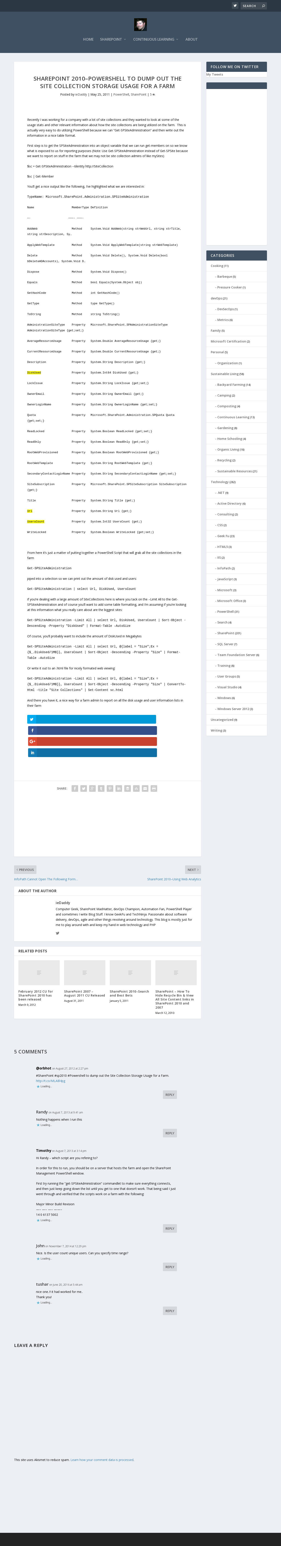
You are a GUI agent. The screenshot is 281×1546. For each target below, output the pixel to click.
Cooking (217, 267)
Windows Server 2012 (233, 710)
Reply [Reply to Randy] (170, 1101)
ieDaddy (81, 96)
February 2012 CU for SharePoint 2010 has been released (35, 963)
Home (88, 41)
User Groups (226, 678)
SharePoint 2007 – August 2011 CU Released (84, 961)
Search (222, 624)
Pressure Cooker (229, 289)
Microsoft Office (229, 602)
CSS (220, 526)
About (192, 41)
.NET (221, 494)
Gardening (225, 429)
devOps (216, 299)
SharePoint (111, 41)
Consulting (225, 515)
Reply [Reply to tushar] (170, 1278)
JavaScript (225, 580)
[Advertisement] (107, 794)
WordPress (85, 1541)
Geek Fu (223, 537)
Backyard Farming (231, 386)
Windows (224, 699)
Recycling (224, 462)
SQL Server (225, 645)
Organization (227, 364)
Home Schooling (229, 440)
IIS (219, 559)
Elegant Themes (44, 1541)
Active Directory (229, 505)
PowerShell (121, 96)
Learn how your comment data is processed (101, 1428)
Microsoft (224, 591)
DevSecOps (225, 310)
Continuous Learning (153, 41)
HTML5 (222, 548)
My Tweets (214, 76)
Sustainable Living (225, 375)
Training (224, 667)
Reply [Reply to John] (170, 1235)
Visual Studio (227, 688)
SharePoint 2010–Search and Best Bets (129, 961)
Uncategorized (222, 721)
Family (216, 332)
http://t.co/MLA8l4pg (50, 1049)
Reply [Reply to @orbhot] (170, 1062)
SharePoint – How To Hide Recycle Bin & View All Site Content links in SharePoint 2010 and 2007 (174, 967)
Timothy (43, 1118)
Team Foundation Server (236, 656)
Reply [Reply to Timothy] (170, 1196)
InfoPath (224, 569)
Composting (226, 408)
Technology (220, 483)
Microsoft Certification (228, 343)
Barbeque (224, 278)
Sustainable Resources (234, 472)
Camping (224, 397)
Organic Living (228, 451)
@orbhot (43, 1036)
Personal (217, 354)
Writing (216, 732)
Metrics (223, 321)
